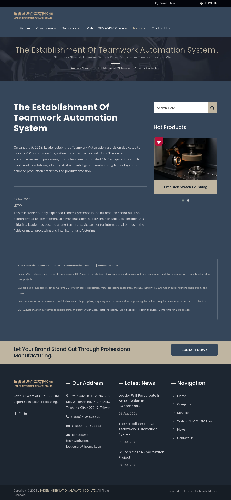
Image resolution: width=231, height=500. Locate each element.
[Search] (178, 3)
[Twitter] (20, 413)
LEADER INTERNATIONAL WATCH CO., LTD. (67, 490)
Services (70, 28)
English (211, 3)
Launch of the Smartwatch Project (142, 455)
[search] (156, 3)
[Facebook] (16, 413)
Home (25, 28)
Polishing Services (148, 309)
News (139, 28)
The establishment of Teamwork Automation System (126, 68)
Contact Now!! (194, 350)
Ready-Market (208, 491)
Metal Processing (107, 309)
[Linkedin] (25, 413)
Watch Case (90, 309)
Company (46, 28)
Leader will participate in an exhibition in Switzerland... (139, 400)
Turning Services (128, 309)
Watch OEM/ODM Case (106, 28)
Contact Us (160, 28)
